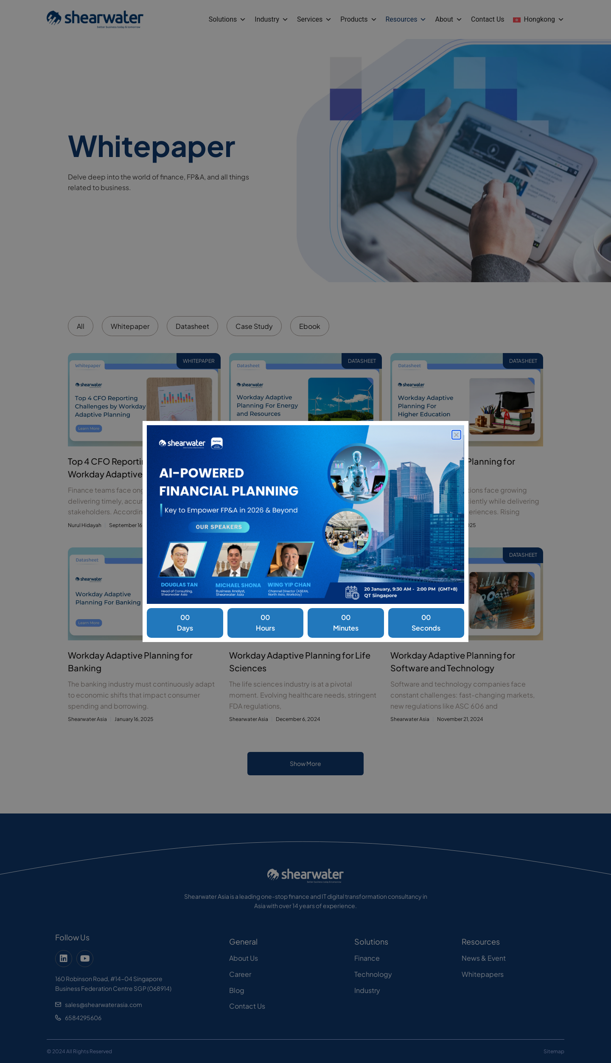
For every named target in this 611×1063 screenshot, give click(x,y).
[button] (456, 435)
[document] (305, 531)
